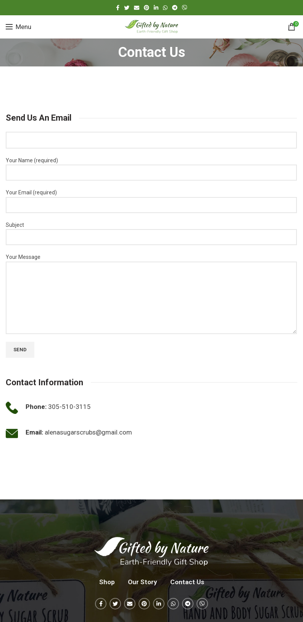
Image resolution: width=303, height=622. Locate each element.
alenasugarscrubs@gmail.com (88, 432)
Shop (107, 582)
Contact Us (187, 582)
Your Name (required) (151, 166)
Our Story (142, 582)
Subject (151, 231)
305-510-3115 (69, 406)
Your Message (151, 277)
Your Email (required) (151, 198)
